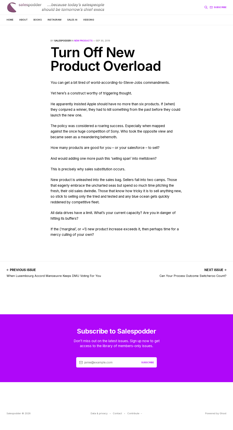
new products (83, 40)
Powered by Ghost (215, 413)
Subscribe (218, 7)
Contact (117, 413)
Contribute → (135, 413)
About (23, 19)
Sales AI (72, 19)
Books (38, 19)
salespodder (62, 40)
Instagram (54, 19)
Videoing (88, 19)
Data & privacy (99, 413)
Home (10, 19)
